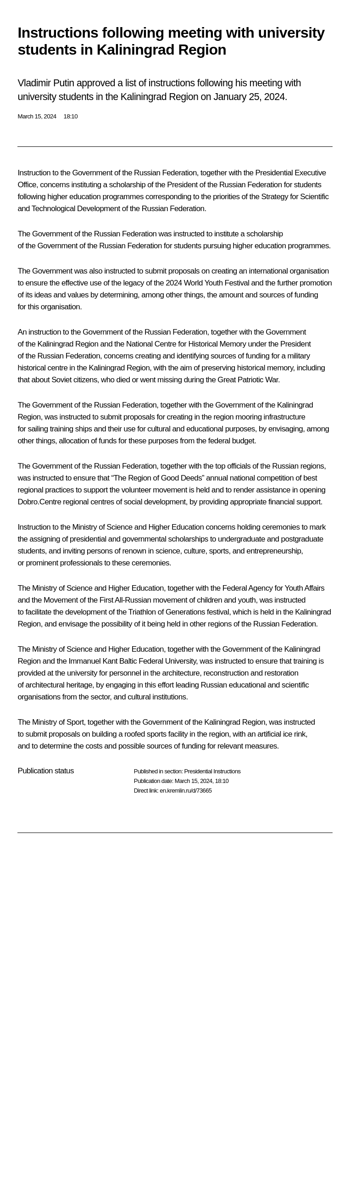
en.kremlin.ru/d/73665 (185, 790)
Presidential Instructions (212, 771)
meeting (266, 83)
